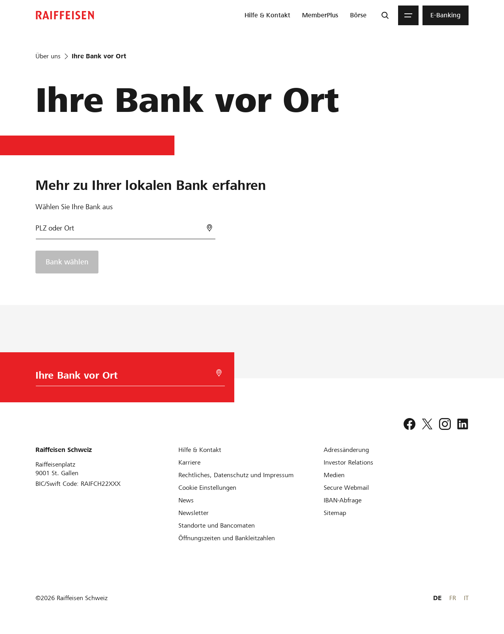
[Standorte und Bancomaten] (216, 525)
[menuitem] (267, 15)
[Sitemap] (335, 513)
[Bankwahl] (125, 231)
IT (466, 598)
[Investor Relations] (348, 462)
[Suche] (385, 15)
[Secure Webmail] (346, 487)
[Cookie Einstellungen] (207, 487)
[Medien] (334, 475)
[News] (186, 500)
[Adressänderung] (346, 450)
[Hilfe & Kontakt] (199, 450)
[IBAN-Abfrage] (342, 500)
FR (452, 598)
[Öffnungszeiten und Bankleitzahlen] (226, 538)
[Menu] (408, 15)
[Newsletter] (193, 513)
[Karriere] (189, 462)
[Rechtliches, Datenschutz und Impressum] (236, 475)
